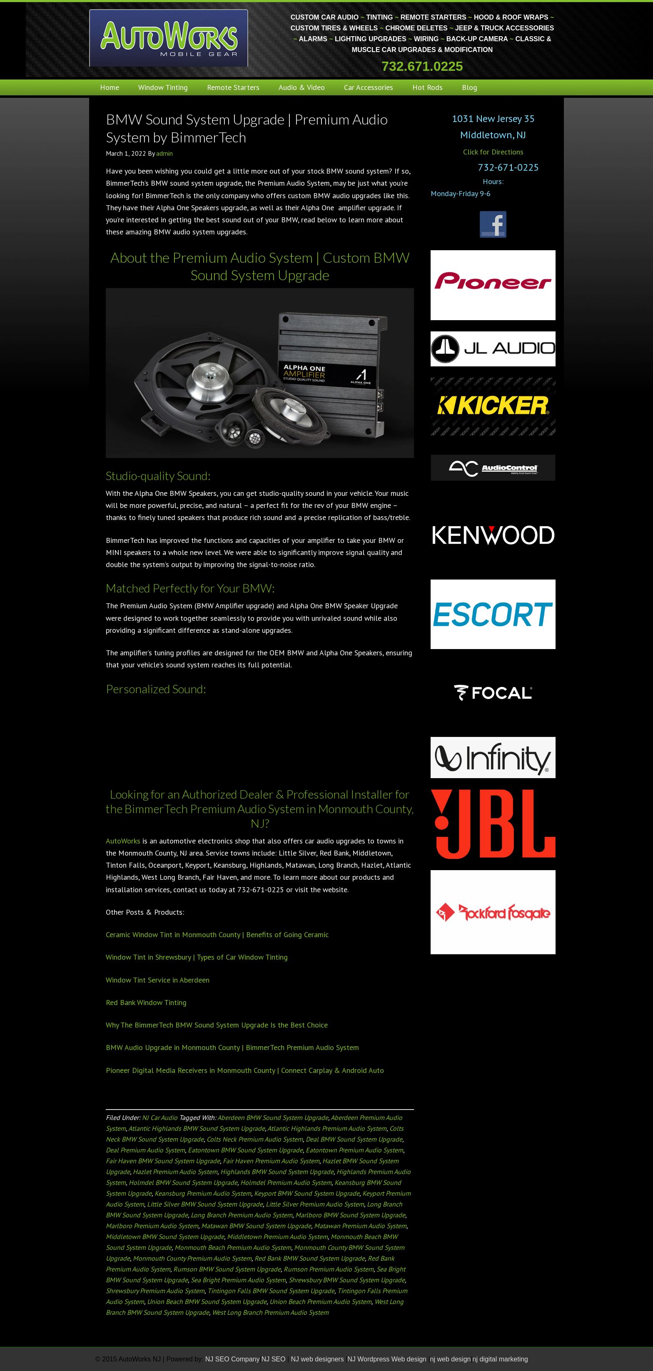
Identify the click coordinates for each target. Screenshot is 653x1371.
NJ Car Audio (159, 1117)
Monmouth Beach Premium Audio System (232, 1247)
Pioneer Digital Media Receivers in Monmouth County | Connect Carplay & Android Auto (245, 1070)
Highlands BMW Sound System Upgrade (277, 1171)
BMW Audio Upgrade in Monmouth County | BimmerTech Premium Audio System (232, 1047)
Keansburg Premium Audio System (203, 1193)
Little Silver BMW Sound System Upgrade (205, 1204)
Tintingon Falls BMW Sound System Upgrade (270, 1290)
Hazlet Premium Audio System (175, 1171)
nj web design (450, 1359)
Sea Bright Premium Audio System (238, 1280)
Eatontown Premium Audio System (354, 1150)
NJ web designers (318, 1359)
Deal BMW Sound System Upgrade (354, 1139)
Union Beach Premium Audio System (320, 1301)
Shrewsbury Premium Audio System (155, 1290)
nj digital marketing (500, 1359)
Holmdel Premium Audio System (285, 1182)
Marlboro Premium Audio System (152, 1226)
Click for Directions (493, 152)
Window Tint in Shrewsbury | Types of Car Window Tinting (197, 957)
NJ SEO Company (232, 1359)
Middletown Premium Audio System (277, 1236)
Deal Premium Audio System (145, 1150)
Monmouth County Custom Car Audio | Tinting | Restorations (169, 37)
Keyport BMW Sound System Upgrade (306, 1193)
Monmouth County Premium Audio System (192, 1258)
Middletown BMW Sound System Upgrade (165, 1236)
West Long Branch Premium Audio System (270, 1312)
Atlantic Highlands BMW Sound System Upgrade (196, 1128)
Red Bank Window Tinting (146, 1002)
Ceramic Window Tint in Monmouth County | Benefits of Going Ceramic (217, 934)
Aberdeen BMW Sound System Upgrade (272, 1117)
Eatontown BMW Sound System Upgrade (245, 1150)
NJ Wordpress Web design (387, 1359)
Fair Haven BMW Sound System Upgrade (163, 1161)
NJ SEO (274, 1359)
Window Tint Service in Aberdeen (157, 980)
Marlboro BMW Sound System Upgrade (350, 1215)
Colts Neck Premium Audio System (255, 1139)
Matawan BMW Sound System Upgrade (256, 1226)
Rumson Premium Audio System (329, 1269)
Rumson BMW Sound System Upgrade (227, 1269)
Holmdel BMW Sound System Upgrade (183, 1182)
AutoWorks (123, 841)
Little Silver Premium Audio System (315, 1204)
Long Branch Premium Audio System (241, 1215)
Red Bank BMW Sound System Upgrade (309, 1258)
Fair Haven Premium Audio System (271, 1161)
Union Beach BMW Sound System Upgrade (207, 1301)
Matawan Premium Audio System (360, 1226)
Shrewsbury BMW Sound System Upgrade (347, 1280)
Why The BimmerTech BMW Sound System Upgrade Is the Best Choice (217, 1025)
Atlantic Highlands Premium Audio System (326, 1128)
